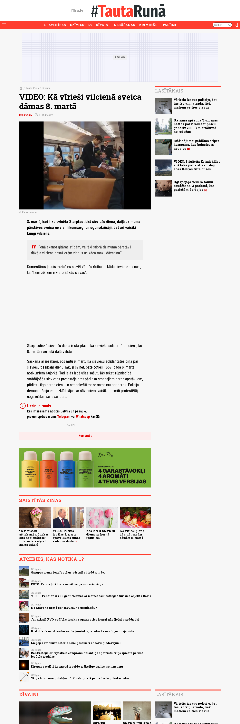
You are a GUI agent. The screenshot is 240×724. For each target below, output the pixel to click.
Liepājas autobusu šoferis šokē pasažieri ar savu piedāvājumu (76, 643)
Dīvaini (103, 25)
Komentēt (85, 436)
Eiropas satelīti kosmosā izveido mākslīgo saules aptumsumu (77, 666)
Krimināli (149, 25)
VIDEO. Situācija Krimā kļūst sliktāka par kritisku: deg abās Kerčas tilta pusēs (197, 165)
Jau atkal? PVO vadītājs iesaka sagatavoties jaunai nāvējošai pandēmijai (85, 619)
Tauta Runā (32, 88)
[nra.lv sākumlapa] (77, 10)
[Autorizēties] (236, 25)
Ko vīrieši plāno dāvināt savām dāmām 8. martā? (132, 534)
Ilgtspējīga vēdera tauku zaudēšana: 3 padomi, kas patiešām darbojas (194, 185)
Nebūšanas (124, 25)
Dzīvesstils (81, 25)
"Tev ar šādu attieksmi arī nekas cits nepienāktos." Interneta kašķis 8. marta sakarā (34, 537)
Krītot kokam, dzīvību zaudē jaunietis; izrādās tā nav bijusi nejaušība (82, 631)
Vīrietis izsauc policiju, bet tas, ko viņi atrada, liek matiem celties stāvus (195, 103)
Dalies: (71, 425)
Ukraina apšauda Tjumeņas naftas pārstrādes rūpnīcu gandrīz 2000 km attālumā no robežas (196, 126)
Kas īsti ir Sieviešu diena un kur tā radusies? (100, 534)
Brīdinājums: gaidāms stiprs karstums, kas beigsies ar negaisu (196, 144)
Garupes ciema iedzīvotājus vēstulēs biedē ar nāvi (68, 572)
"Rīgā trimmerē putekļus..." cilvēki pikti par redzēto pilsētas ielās (80, 678)
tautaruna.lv (25, 114)
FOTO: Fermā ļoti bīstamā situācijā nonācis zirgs (67, 584)
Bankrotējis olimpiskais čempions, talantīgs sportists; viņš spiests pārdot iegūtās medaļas (87, 654)
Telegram (63, 417)
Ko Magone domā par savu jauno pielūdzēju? (64, 608)
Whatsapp (83, 417)
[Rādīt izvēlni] (4, 25)
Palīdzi (169, 25)
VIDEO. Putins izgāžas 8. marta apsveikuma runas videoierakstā (66, 536)
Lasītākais (169, 91)
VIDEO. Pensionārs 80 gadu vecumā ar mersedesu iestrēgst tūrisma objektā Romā (91, 596)
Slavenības (55, 25)
